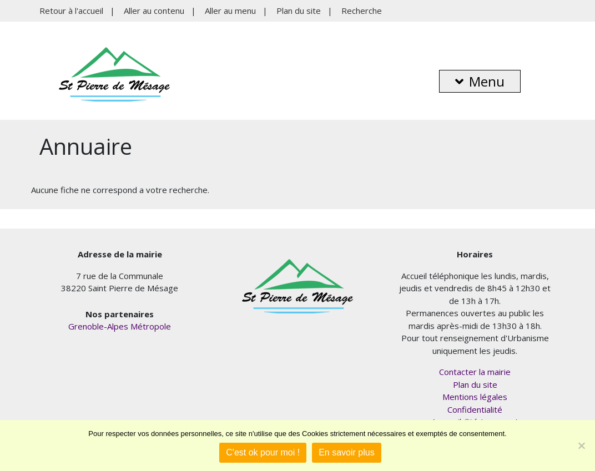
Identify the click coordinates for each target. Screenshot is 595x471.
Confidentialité (474, 409)
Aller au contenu (154, 10)
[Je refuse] (581, 445)
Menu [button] (480, 81)
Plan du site (298, 10)
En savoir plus (347, 452)
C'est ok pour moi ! (263, 452)
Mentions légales (474, 396)
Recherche (361, 10)
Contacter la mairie (475, 371)
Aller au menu (230, 10)
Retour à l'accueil (71, 10)
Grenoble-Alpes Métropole (119, 326)
